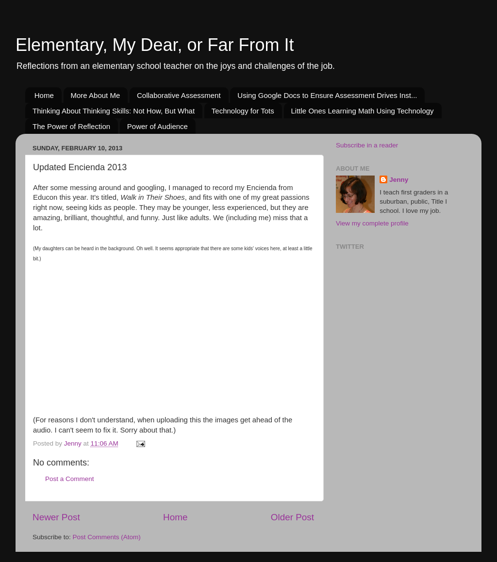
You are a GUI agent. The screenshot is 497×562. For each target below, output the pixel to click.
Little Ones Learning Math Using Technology (362, 111)
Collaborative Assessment (179, 95)
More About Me (95, 95)
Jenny (398, 179)
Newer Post (56, 517)
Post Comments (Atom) (107, 537)
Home (44, 95)
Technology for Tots (243, 111)
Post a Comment (69, 478)
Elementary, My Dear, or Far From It (155, 45)
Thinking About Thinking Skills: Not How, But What (114, 111)
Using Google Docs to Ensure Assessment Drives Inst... (327, 95)
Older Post (292, 517)
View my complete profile (372, 223)
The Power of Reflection (71, 126)
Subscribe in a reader (367, 145)
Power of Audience (157, 126)
